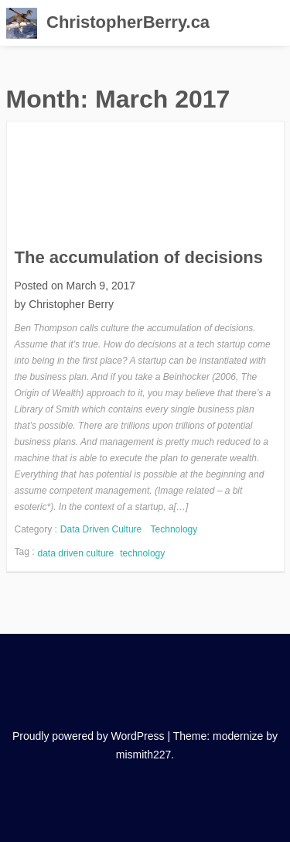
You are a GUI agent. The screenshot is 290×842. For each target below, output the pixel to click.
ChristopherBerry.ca (128, 22)
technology (142, 553)
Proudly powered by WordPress (88, 736)
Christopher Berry (71, 304)
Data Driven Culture (101, 529)
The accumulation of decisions (139, 257)
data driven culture (76, 553)
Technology (174, 529)
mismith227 (144, 754)
